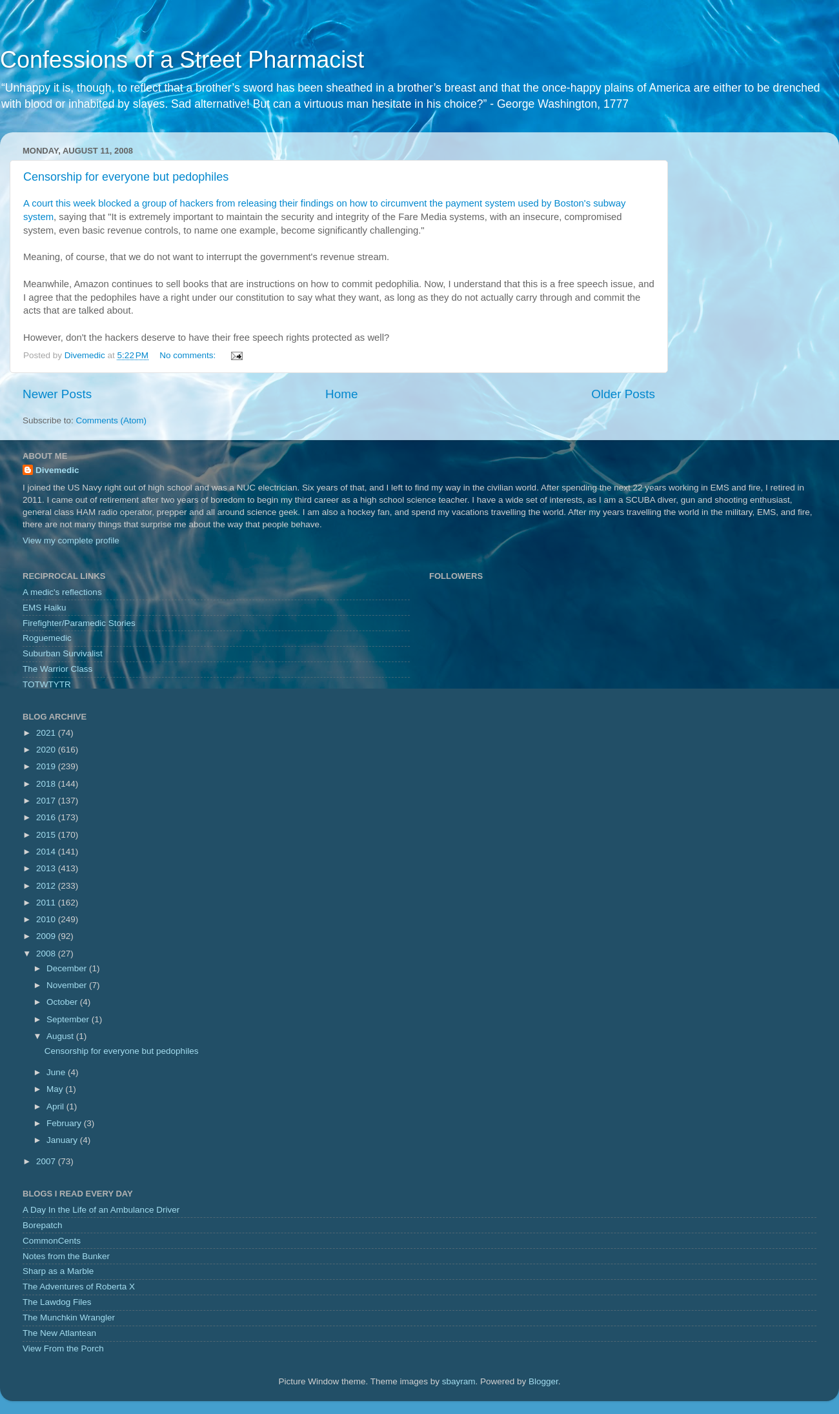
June (57, 1072)
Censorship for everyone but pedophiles (125, 176)
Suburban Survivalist (63, 653)
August (61, 1036)
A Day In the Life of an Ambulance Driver (101, 1210)
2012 (47, 886)
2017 (47, 800)
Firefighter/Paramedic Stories (79, 623)
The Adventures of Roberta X (79, 1286)
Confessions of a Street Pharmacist (182, 59)
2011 (47, 902)
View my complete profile (71, 540)
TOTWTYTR (47, 684)
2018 (47, 784)
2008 (47, 953)
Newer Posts (57, 394)
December (67, 968)
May (55, 1089)
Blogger (543, 1381)
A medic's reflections (62, 592)
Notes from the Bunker (66, 1256)
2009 (47, 936)
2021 (47, 733)
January (63, 1140)
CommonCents (52, 1241)
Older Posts (623, 394)
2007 (47, 1161)
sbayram (459, 1381)
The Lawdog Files (57, 1302)
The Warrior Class (57, 669)
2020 (47, 749)
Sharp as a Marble (58, 1271)
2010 (47, 919)
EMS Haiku (44, 607)
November (67, 985)
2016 (47, 817)
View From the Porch (63, 1348)
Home (341, 394)
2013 (47, 868)
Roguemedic (47, 638)
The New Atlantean (59, 1333)
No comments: (188, 355)
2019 (47, 766)
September (69, 1019)
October (63, 1002)
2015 (47, 835)
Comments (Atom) (111, 420)
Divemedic (57, 470)
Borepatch (43, 1225)
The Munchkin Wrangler (69, 1317)
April (56, 1106)
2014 (47, 851)
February (65, 1123)
